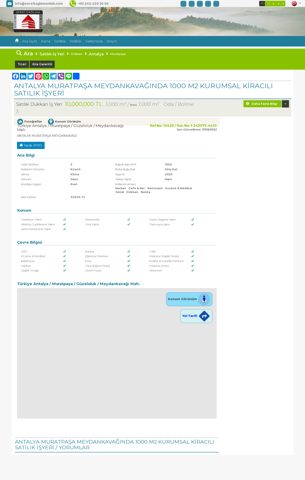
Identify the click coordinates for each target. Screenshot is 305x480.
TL (268, 3)
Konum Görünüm (189, 299)
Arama (45, 41)
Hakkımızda (94, 41)
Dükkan (76, 54)
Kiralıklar (75, 41)
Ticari (22, 64)
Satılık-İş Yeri (52, 54)
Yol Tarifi (196, 316)
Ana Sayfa (29, 41)
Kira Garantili (42, 64)
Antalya (96, 54)
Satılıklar (60, 41)
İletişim (112, 41)
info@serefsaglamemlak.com (38, 3)
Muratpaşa (118, 54)
